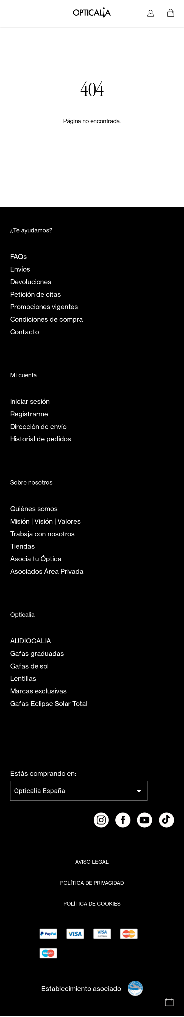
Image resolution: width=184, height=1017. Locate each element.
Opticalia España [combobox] (39, 792)
